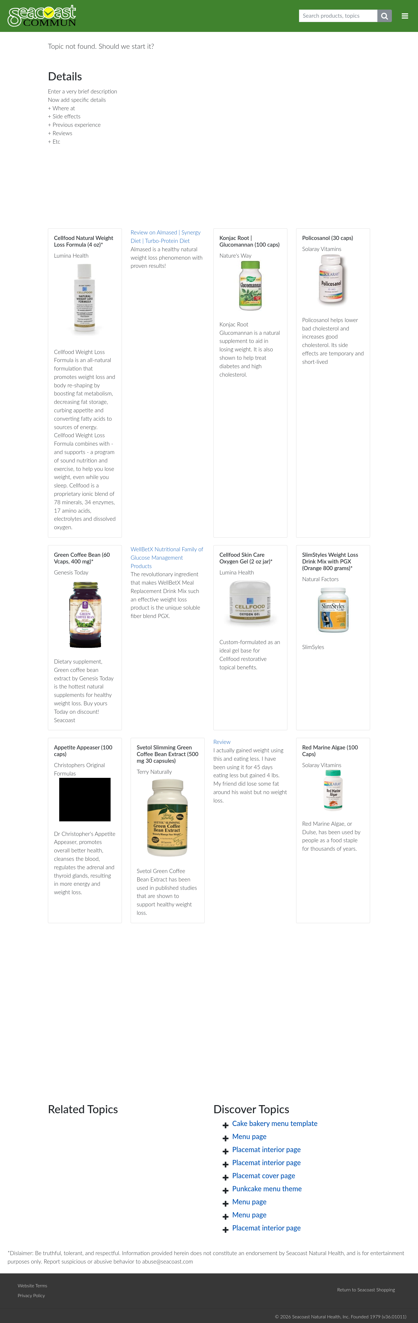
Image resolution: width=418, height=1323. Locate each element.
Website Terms (32, 1285)
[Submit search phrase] (384, 16)
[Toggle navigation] (404, 15)
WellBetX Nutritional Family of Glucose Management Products (167, 557)
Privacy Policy (31, 1295)
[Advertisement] (209, 1003)
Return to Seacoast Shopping (366, 1289)
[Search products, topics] (338, 16)
